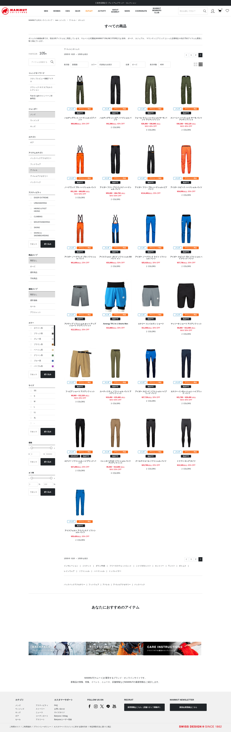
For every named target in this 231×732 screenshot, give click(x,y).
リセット (33, 244)
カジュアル (139, 38)
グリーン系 (44, 355)
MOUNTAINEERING (42, 222)
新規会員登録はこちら (188, 707)
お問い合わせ (59, 709)
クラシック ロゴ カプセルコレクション (41, 88)
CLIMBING (38, 217)
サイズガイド (59, 712)
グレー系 (44, 339)
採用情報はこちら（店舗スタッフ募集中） (144, 707)
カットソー (159, 566)
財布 (124, 38)
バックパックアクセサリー (40, 158)
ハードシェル (99, 571)
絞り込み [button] (47, 244)
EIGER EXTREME (41, 198)
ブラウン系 (44, 344)
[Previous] (186, 55)
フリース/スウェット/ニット (120, 566)
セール (33, 306)
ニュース (39, 712)
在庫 (127, 65)
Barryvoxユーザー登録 (63, 719)
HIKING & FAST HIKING (40, 210)
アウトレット (35, 312)
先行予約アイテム (188, 38)
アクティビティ (42, 705)
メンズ (33, 114)
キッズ (33, 126)
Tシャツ (171, 566)
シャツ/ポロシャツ (143, 566)
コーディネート (42, 716)
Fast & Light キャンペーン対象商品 (41, 97)
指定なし (33, 260)
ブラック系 (44, 333)
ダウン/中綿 (100, 566)
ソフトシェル (84, 571)
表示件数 (153, 65)
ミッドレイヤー (115, 571)
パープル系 (44, 366)
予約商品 (33, 278)
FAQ (56, 705)
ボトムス (81, 20)
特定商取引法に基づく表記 (100, 727)
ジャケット (86, 566)
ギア (32, 142)
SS (35, 391)
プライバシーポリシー (42, 727)
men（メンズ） (60, 20)
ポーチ (130, 38)
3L (35, 418)
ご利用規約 (26, 727)
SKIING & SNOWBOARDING (41, 234)
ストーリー (40, 709)
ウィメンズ (34, 120)
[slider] (32, 448)
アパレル (72, 20)
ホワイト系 (44, 328)
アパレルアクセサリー (39, 176)
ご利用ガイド (14, 727)
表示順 (66, 65)
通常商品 (33, 272)
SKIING (37, 227)
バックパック (35, 182)
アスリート (40, 719)
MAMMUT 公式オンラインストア (40, 20)
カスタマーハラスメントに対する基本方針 (70, 727)
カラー (93, 65)
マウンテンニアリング (155, 38)
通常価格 (33, 300)
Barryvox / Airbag (61, 716)
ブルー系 (44, 361)
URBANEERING (40, 203)
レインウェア (69, 571)
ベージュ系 (44, 350)
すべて (33, 266)
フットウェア (35, 164)
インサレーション (71, 566)
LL (35, 412)
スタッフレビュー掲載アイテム (41, 80)
